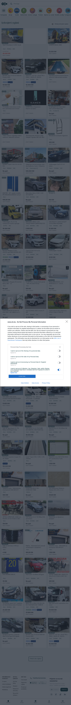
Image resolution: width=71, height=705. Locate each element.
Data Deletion (25, 383)
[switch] (59, 351)
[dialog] (35, 352)
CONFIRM (22, 376)
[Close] (67, 322)
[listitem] (36, 347)
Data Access (35, 383)
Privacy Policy (46, 383)
